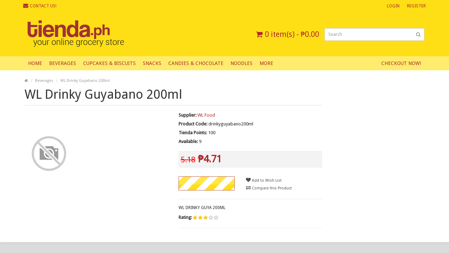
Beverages (62, 63)
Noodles (241, 63)
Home (35, 63)
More (266, 63)
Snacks (152, 63)
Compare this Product (269, 187)
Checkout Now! (401, 63)
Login (393, 6)
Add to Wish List (264, 180)
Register (416, 6)
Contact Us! (39, 5)
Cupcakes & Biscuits (109, 63)
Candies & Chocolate (195, 63)
